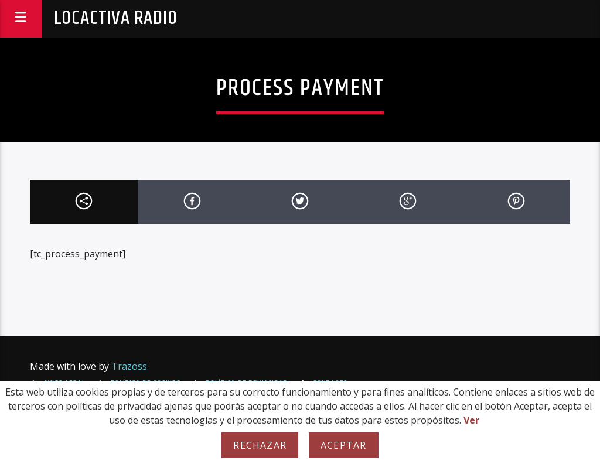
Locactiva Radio (116, 18)
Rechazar (260, 445)
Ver (471, 420)
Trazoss (129, 366)
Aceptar (343, 445)
